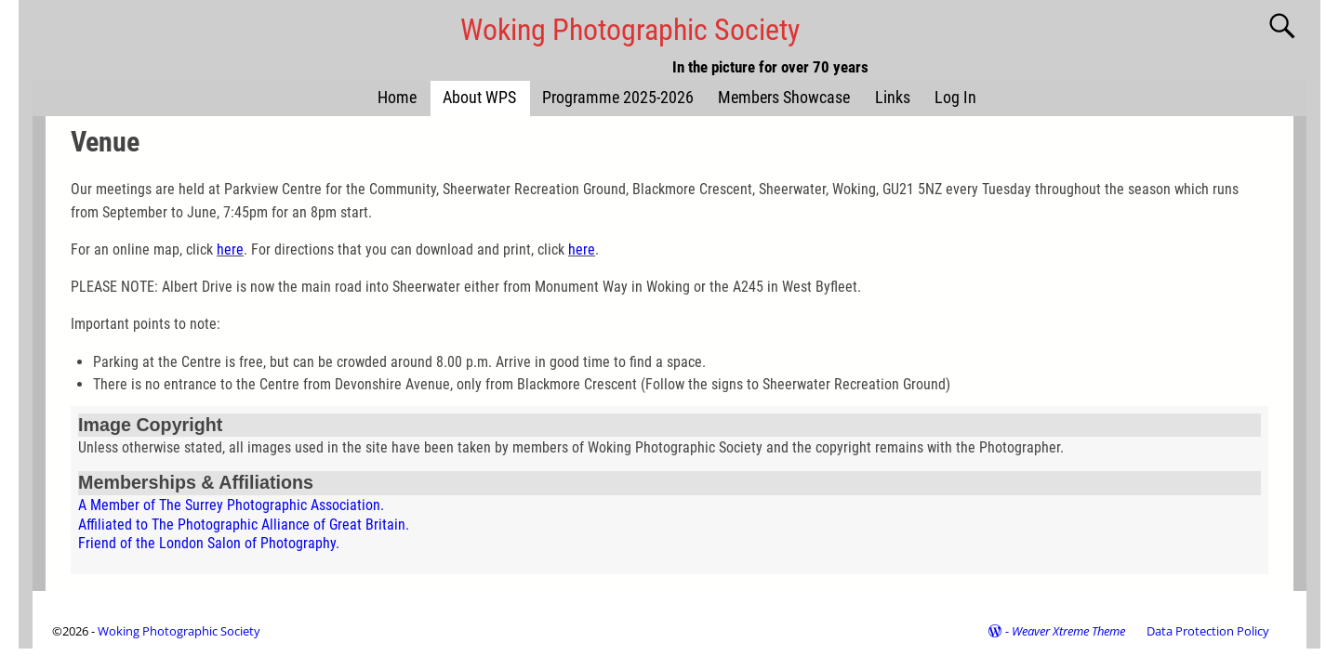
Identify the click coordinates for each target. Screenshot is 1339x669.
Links (892, 97)
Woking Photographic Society (630, 30)
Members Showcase (784, 97)
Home (397, 97)
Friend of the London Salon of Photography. (208, 543)
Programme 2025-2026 (618, 97)
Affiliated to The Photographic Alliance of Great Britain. (243, 524)
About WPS (479, 97)
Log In (955, 97)
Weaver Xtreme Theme (1068, 631)
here (230, 249)
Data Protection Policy (1208, 631)
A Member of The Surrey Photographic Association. (231, 505)
